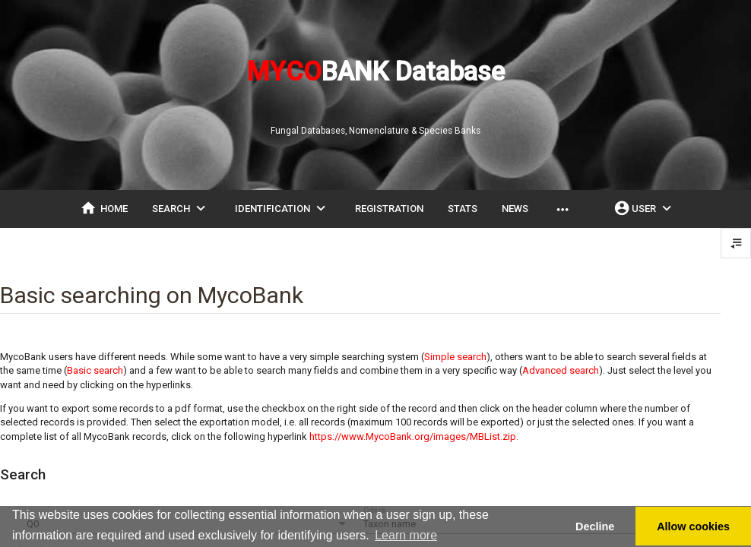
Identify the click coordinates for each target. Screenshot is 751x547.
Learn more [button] (406, 535)
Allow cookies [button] (693, 526)
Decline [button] (594, 526)
